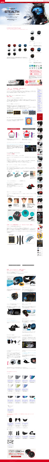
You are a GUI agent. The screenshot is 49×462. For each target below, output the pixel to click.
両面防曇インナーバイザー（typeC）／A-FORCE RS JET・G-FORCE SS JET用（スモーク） (32, 401)
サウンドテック (21, 2)
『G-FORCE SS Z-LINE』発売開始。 (39, 101)
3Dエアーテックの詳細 (14, 265)
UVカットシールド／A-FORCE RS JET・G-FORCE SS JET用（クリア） (10, 390)
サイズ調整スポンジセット (10, 445)
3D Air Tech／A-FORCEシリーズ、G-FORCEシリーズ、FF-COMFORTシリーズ (10, 437)
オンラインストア (28, 265)
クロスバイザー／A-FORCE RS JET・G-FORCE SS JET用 (32, 436)
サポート (41, 2)
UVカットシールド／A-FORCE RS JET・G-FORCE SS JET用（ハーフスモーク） (18, 381)
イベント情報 (46, 2)
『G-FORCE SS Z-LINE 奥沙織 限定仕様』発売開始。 (39, 96)
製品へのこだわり (36, 2)
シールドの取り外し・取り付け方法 (40, 116)
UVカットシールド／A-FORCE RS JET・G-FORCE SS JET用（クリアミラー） (18, 390)
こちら (35, 275)
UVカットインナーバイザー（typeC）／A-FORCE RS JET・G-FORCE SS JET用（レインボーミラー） (25, 401)
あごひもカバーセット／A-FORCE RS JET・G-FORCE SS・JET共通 (18, 437)
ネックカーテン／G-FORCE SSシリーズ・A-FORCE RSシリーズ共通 (25, 424)
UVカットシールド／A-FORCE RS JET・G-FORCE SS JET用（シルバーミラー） (25, 381)
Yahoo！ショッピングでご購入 (40, 119)
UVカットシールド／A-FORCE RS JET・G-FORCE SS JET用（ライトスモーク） (10, 381)
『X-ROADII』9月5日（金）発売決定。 (39, 107)
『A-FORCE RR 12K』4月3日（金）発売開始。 (39, 91)
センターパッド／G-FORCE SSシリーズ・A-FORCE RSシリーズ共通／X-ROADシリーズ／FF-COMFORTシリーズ (10, 424)
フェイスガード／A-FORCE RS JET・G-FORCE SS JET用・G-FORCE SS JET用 (25, 437)
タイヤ (26, 2)
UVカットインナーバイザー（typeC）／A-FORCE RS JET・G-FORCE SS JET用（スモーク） (10, 401)
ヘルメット (12, 2)
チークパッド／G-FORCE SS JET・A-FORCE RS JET (17, 423)
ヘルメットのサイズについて (40, 114)
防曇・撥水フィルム (17, 2)
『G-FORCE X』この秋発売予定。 (39, 105)
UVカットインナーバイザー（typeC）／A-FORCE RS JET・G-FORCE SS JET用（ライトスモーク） (10, 410)
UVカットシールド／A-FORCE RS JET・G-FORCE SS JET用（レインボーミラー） (32, 381)
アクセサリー (31, 2)
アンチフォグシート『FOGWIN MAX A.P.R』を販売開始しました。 (39, 111)
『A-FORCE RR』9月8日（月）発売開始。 (39, 93)
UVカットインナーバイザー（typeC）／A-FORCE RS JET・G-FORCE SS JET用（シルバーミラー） (18, 401)
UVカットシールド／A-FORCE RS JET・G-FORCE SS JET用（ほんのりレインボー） (25, 390)
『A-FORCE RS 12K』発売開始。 (39, 98)
